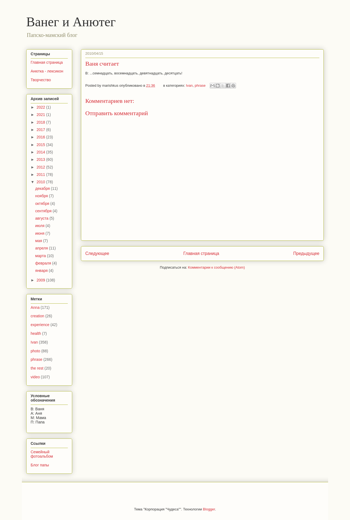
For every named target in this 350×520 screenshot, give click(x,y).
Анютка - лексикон (47, 71)
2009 (41, 280)
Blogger (209, 509)
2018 (41, 122)
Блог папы (40, 465)
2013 (41, 159)
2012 (41, 167)
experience (40, 325)
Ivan (189, 85)
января (42, 270)
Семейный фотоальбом (42, 454)
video (35, 377)
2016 (41, 137)
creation (37, 316)
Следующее (97, 253)
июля (40, 225)
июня (40, 233)
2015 (41, 145)
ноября (42, 196)
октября (42, 203)
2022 (41, 107)
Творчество (41, 80)
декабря (43, 188)
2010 (41, 182)
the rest (37, 368)
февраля (43, 263)
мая (39, 241)
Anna (35, 307)
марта (41, 256)
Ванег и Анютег (71, 21)
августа (42, 218)
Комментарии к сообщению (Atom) (216, 267)
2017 (41, 129)
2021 (41, 114)
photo (35, 351)
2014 (41, 152)
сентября (44, 211)
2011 (41, 174)
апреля (42, 248)
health (36, 333)
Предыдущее (306, 253)
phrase (200, 85)
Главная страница (201, 253)
